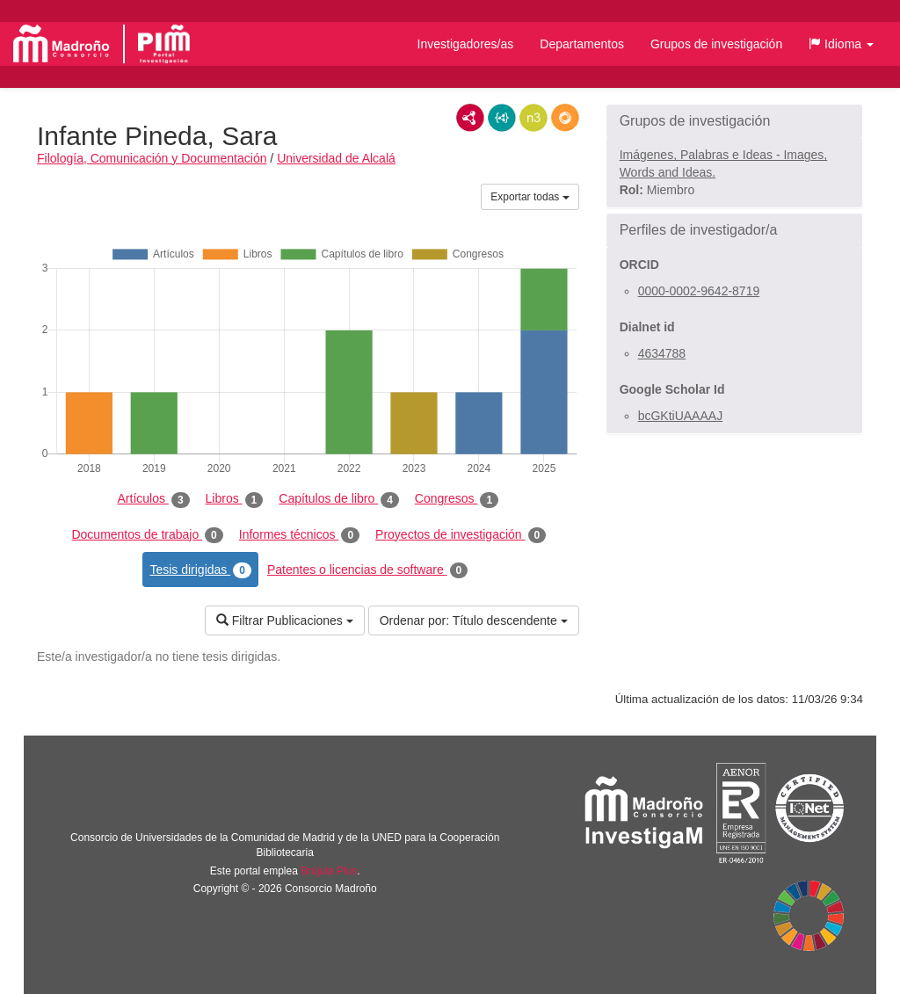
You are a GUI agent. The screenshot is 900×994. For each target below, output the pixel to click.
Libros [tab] (235, 499)
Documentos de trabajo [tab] (146, 535)
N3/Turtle (533, 118)
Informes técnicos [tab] (299, 535)
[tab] (734, 121)
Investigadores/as (465, 44)
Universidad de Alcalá (336, 158)
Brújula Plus (329, 871)
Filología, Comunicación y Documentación (151, 158)
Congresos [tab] (456, 499)
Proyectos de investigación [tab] (460, 535)
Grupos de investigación (716, 44)
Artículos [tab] (154, 499)
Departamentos (582, 44)
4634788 (662, 353)
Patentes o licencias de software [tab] (367, 570)
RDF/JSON (565, 118)
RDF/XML (470, 118)
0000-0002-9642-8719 (699, 291)
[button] (841, 44)
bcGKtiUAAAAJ (680, 416)
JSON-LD (502, 118)
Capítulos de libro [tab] (339, 499)
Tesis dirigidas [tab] (200, 570)
